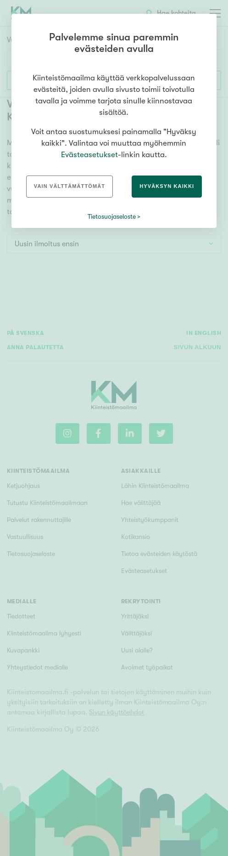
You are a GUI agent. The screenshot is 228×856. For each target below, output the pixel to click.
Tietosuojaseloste (112, 216)
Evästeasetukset (89, 154)
